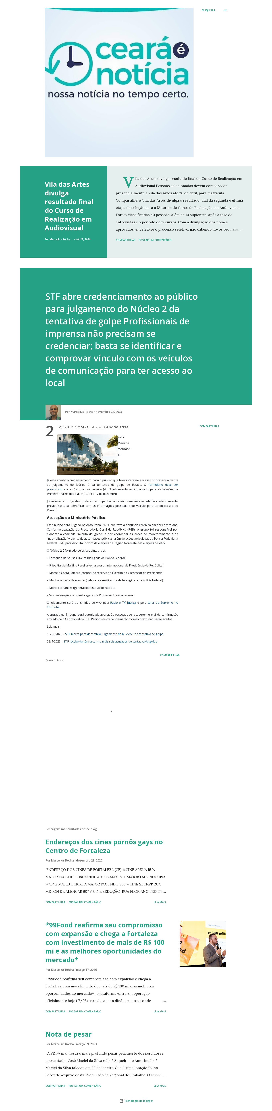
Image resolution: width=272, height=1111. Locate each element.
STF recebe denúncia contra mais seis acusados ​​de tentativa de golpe (110, 641)
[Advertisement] (106, 781)
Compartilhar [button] (125, 240)
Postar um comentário (155, 240)
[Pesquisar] (208, 10)
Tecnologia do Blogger (136, 1100)
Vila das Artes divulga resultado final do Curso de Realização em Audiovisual (69, 206)
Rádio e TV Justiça (123, 603)
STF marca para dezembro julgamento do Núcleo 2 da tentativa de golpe (114, 634)
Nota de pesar (68, 1034)
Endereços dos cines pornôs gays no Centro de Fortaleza (104, 846)
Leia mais (160, 902)
